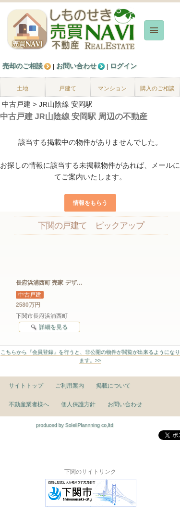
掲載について (113, 385)
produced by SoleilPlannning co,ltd (74, 425)
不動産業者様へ (29, 404)
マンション (112, 88)
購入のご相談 (157, 88)
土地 (22, 88)
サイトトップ (26, 385)
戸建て (67, 88)
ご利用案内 (69, 385)
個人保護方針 (78, 404)
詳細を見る (49, 327)
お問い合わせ (125, 404)
